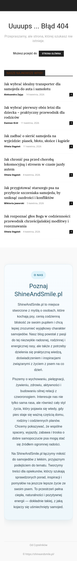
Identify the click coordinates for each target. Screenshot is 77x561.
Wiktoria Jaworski (14, 203)
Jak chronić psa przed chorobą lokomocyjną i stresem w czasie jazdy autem (34, 164)
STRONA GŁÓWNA (51, 53)
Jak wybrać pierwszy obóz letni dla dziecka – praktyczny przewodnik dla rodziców (34, 112)
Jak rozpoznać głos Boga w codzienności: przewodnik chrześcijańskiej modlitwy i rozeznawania (37, 221)
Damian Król (11, 122)
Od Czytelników (38, 545)
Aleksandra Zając (13, 94)
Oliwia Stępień (12, 146)
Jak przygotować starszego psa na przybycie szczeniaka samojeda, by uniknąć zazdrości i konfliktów (32, 193)
